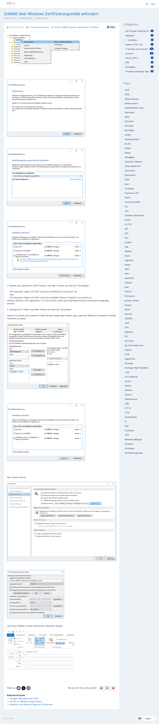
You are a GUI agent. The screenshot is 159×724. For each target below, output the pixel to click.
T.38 (127, 372)
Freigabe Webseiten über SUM (24, 698)
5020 (127, 94)
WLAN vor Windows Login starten (26, 701)
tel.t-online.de (131, 377)
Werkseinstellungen (133, 439)
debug (127, 152)
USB (127, 403)
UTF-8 (128, 408)
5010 (127, 90)
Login (152, 4)
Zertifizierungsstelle (134, 453)
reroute (128, 305)
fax (126, 206)
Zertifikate (94, 27)
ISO (126, 233)
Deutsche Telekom (133, 161)
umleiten (128, 390)
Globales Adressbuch (134, 215)
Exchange (129, 188)
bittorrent (129, 121)
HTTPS (128, 224)
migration (129, 260)
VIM (127, 426)
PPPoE (128, 291)
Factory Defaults (132, 202)
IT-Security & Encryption (39, 27)
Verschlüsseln (83, 27)
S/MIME (65, 27)
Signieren (73, 27)
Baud (127, 117)
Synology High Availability (136, 368)
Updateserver (131, 399)
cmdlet (128, 135)
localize (128, 242)
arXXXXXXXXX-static (134, 108)
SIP (126, 336)
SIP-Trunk (129, 341)
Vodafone (129, 430)
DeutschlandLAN (132, 166)
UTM (127, 412)
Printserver (130, 296)
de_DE (128, 144)
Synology (129, 363)
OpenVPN (129, 278)
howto (128, 220)
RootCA (128, 314)
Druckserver (130, 175)
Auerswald (129, 112)
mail (126, 247)
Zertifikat (129, 444)
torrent (128, 381)
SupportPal (130, 359)
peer (127, 287)
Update (128, 394)
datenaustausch (132, 139)
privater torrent (132, 300)
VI (126, 421)
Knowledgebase (26, 18)
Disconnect (130, 170)
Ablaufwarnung (131, 99)
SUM (127, 354)
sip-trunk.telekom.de (134, 345)
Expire (127, 197)
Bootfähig (129, 130)
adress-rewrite (131, 103)
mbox (127, 256)
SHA (127, 327)
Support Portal (10, 18)
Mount (128, 264)
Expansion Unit (132, 193)
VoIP (127, 435)
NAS (127, 273)
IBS (126, 229)
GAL (127, 211)
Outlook (57, 27)
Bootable (129, 126)
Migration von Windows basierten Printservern (31, 704)
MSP (127, 269)
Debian (128, 148)
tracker (128, 385)
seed (127, 323)
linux (127, 238)
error (127, 184)
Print (111, 27)
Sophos (128, 350)
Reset (127, 309)
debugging (129, 157)
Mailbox (128, 251)
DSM (127, 179)
